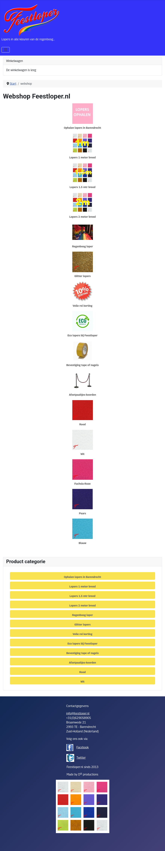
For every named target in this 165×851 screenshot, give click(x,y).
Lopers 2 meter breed (82, 216)
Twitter (81, 757)
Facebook (82, 747)
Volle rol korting (82, 305)
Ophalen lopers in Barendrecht (82, 127)
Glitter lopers (82, 276)
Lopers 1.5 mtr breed (82, 187)
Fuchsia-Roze (82, 483)
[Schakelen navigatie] (5, 50)
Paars (82, 513)
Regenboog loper (82, 246)
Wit (82, 454)
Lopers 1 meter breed (82, 157)
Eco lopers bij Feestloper (82, 335)
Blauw (82, 543)
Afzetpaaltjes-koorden (82, 394)
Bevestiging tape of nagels (82, 365)
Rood (82, 424)
